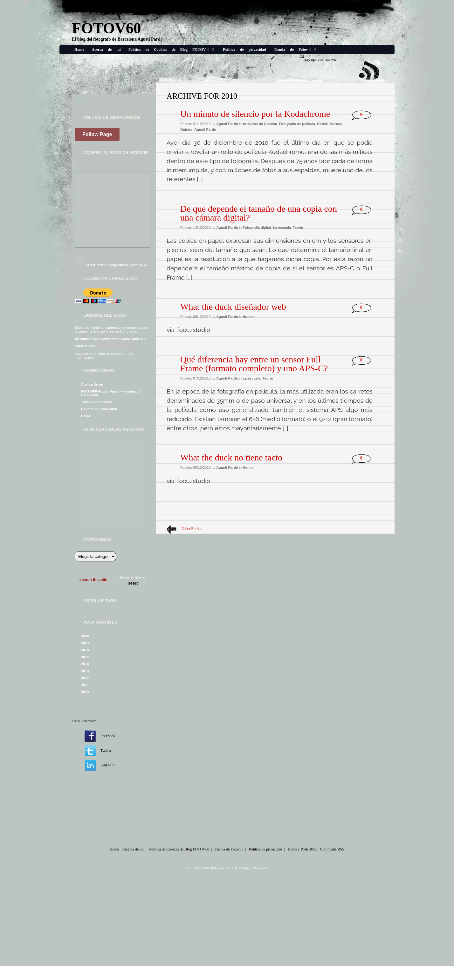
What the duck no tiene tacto (231, 457)
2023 (85, 643)
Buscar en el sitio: (132, 577)
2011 (85, 685)
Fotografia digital (257, 227)
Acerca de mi (106, 49)
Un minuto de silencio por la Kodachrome (255, 114)
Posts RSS (309, 849)
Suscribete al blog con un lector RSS (116, 265)
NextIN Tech (228, 868)
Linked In (107, 765)
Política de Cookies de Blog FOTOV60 (172, 49)
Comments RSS (332, 849)
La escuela (282, 227)
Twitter (105, 750)
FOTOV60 (106, 28)
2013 (85, 671)
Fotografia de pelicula (297, 124)
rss (333, 59)
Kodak (322, 124)
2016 (85, 657)
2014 (85, 664)
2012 (85, 678)
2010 (85, 692)
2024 (85, 636)
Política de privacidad (244, 49)
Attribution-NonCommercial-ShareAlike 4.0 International (110, 342)
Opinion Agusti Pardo (198, 129)
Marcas (336, 124)
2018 (85, 650)
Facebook (107, 736)
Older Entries (192, 528)
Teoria (298, 227)
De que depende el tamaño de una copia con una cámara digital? (258, 213)
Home (79, 49)
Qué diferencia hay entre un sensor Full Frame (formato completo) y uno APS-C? (254, 363)
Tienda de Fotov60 (295, 49)
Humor (248, 317)
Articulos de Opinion (260, 124)
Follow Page (97, 134)
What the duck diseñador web (233, 307)
